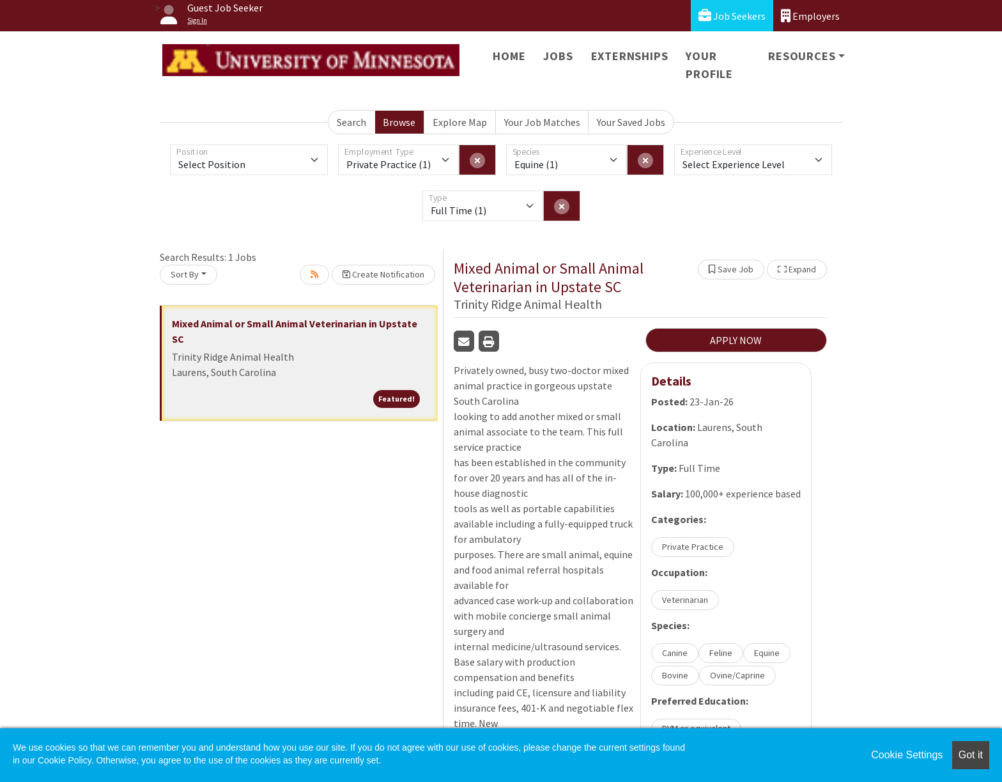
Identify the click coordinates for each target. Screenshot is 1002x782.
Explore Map (460, 122)
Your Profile (709, 65)
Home (509, 56)
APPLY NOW (736, 340)
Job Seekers (732, 16)
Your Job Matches (542, 122)
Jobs (558, 56)
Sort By (185, 274)
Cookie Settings (907, 754)
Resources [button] (801, 56)
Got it (971, 754)
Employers (810, 16)
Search (351, 122)
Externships (629, 56)
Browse (399, 122)
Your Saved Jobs (631, 122)
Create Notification (383, 274)
